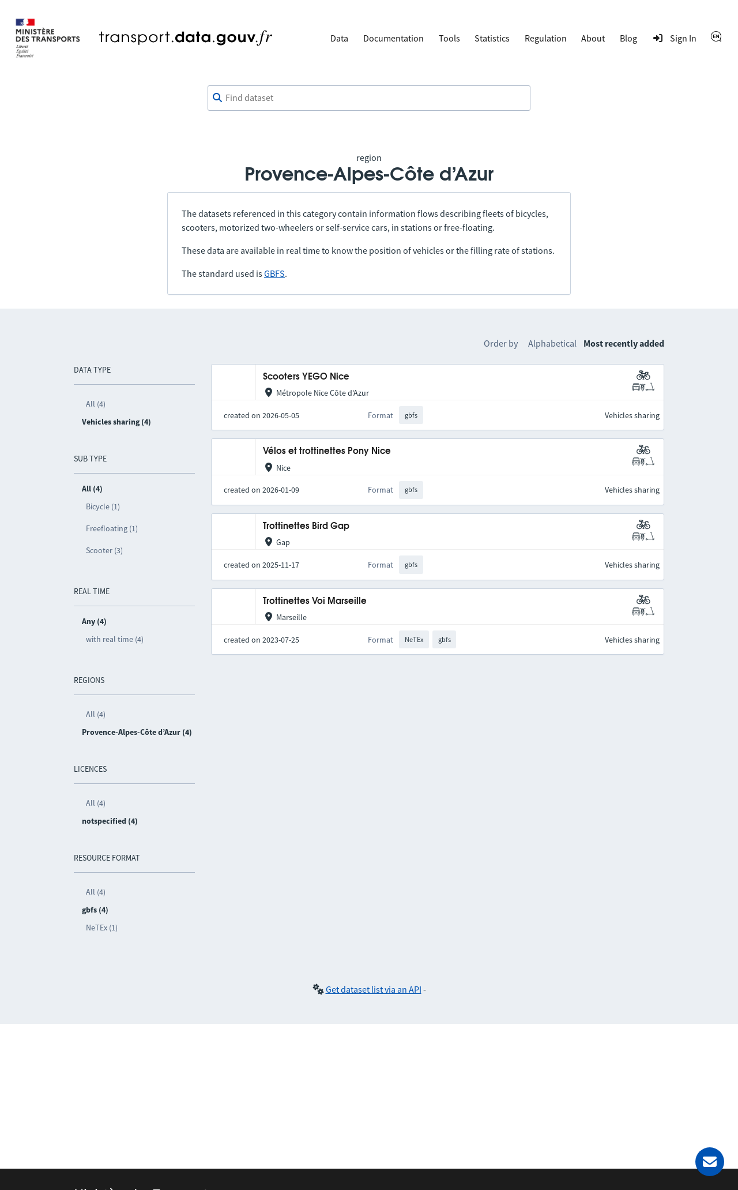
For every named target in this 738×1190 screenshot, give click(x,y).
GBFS (274, 273)
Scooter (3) (104, 550)
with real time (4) (115, 639)
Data (339, 38)
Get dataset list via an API (373, 989)
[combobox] (369, 98)
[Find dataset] (369, 98)
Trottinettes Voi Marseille (315, 601)
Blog (628, 38)
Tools (449, 38)
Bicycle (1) (103, 506)
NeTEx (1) (102, 927)
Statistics (492, 38)
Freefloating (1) (112, 528)
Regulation (546, 38)
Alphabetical (552, 343)
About (593, 38)
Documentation (393, 38)
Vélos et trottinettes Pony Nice (327, 451)
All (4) (96, 404)
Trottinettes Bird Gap (306, 526)
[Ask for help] (709, 1161)
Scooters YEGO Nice (306, 377)
